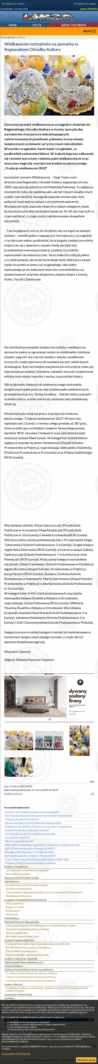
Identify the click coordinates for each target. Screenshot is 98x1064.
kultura (21, 37)
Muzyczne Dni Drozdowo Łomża (22, 877)
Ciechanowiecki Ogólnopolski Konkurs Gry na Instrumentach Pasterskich (44, 892)
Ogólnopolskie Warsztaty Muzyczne (24, 962)
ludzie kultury (12, 918)
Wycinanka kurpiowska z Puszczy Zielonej (27, 929)
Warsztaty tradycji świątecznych (23, 936)
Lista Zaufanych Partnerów (16, 1053)
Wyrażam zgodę (86, 1059)
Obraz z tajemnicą (15, 903)
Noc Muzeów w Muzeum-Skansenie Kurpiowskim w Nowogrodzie (39, 815)
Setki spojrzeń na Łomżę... (18, 874)
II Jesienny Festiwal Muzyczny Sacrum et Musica (31, 977)
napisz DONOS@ (89, 9)
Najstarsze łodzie (15, 907)
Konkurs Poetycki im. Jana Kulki (21, 958)
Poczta (37, 25)
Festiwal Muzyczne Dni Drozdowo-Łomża (27, 885)
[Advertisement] (49, 313)
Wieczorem (12, 914)
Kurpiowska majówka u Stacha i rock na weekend (30, 855)
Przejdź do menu (85, 3)
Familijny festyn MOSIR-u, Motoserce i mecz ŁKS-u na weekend (38, 826)
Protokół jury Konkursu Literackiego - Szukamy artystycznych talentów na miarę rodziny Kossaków (47, 989)
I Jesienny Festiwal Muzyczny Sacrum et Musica (30, 980)
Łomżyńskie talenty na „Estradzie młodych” (27, 830)
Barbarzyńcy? (13, 910)
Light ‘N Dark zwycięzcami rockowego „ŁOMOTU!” (30, 848)
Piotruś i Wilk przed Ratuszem (21, 951)
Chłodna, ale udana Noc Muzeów (22, 819)
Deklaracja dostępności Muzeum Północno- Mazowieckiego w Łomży (41, 925)
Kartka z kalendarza (73, 25)
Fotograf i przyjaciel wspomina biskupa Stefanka (30, 863)
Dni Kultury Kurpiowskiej (19, 888)
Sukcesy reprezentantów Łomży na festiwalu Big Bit (32, 812)
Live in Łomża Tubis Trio (17, 837)
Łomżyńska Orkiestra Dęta (18, 994)
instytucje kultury (14, 966)
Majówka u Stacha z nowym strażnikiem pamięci (29, 852)
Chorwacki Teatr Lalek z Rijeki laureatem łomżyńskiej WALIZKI (38, 944)
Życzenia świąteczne (16, 932)
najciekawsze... (12, 881)
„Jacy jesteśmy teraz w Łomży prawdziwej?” (28, 870)
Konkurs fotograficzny (16, 866)
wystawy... (10, 998)
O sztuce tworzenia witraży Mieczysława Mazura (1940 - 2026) (37, 859)
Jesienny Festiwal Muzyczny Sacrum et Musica (29, 969)
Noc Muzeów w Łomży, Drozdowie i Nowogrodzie (30, 834)
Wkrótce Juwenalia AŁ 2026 (19, 841)
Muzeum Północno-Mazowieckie (22, 922)
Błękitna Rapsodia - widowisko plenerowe (27, 955)
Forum (12, 25)
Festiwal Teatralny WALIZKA (19, 940)
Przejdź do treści (13, 3)
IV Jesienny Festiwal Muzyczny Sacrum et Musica (31, 973)
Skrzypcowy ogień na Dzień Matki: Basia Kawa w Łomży (33, 823)
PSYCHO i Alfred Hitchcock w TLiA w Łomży (28, 947)
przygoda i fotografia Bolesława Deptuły (26, 899)
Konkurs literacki (14, 984)
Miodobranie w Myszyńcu (19, 896)
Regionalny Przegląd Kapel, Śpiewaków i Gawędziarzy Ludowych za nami (42, 844)
